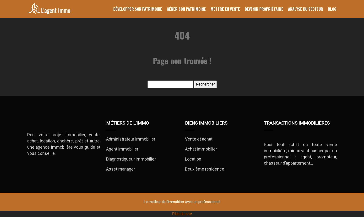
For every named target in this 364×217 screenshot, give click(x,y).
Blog (332, 9)
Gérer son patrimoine (186, 9)
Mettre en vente (225, 9)
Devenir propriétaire (264, 9)
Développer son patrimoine (137, 9)
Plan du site (182, 214)
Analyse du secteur (305, 9)
